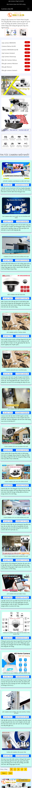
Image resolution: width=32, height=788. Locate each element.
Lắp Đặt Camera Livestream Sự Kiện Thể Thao (16, 181)
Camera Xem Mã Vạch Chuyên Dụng (16, 370)
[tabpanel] (16, 85)
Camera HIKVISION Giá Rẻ (10, 50)
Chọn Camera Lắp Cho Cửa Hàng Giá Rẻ (16, 481)
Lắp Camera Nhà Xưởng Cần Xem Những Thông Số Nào (16, 712)
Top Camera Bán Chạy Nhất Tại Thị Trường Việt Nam (16, 217)
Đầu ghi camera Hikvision (10, 63)
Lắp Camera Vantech (8, 53)
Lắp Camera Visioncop (9, 57)
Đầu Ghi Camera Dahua (9, 60)
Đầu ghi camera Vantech (9, 70)
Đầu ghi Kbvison (7, 67)
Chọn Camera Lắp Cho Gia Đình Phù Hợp (16, 446)
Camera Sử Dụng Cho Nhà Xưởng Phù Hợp (16, 256)
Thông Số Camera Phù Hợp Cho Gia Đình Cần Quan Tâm (16, 633)
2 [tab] (16, 93)
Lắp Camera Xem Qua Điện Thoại (16, 594)
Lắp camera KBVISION (9, 43)
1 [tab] (13, 93)
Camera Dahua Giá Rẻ (9, 46)
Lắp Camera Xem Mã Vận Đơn (16, 409)
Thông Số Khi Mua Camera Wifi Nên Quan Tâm (16, 673)
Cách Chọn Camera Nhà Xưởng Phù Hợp (16, 556)
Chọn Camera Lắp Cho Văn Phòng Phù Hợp (16, 517)
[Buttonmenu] (28, 9)
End (10, 773)
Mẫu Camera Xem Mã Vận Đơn (16, 294)
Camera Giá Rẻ (7, 9)
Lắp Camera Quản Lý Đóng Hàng (16, 332)
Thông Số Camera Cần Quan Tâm (16, 752)
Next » (4, 773)
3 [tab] (18, 93)
